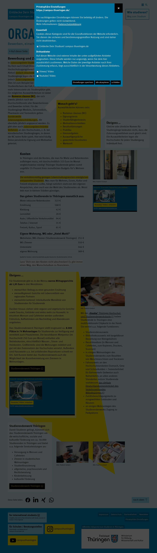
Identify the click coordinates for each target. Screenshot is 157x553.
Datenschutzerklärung (69, 24)
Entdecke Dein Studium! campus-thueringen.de (64, 46)
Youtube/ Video (47, 76)
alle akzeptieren (102, 83)
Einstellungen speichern (83, 83)
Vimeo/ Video (46, 71)
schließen (115, 83)
